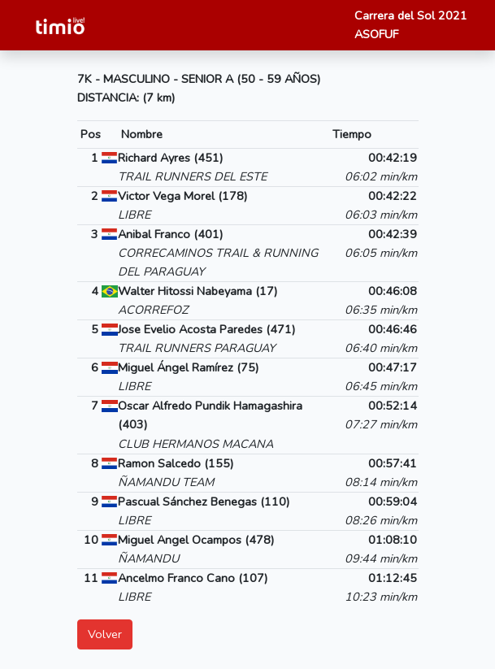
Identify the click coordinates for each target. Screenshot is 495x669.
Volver (105, 634)
